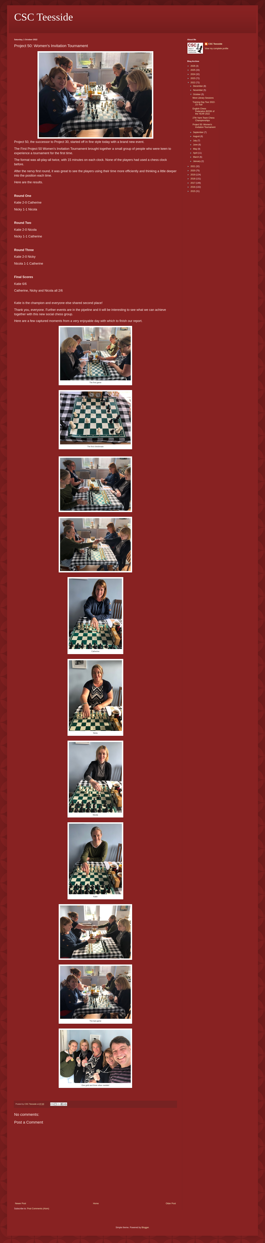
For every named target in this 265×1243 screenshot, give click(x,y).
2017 (193, 183)
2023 (193, 78)
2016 (193, 187)
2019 (193, 174)
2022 (193, 82)
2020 (193, 170)
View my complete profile (216, 48)
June (195, 144)
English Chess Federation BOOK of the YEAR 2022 (203, 111)
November (198, 90)
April (195, 153)
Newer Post (20, 1203)
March (196, 157)
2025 (193, 70)
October (197, 94)
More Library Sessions (203, 98)
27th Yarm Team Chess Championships (203, 119)
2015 (193, 191)
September (198, 132)
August (196, 136)
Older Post (171, 1203)
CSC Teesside (43, 17)
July (195, 140)
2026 (193, 66)
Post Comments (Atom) (38, 1208)
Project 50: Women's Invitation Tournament (204, 125)
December (198, 86)
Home (96, 1203)
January (197, 161)
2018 (193, 178)
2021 (193, 166)
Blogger (145, 1227)
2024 (193, 74)
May (195, 149)
